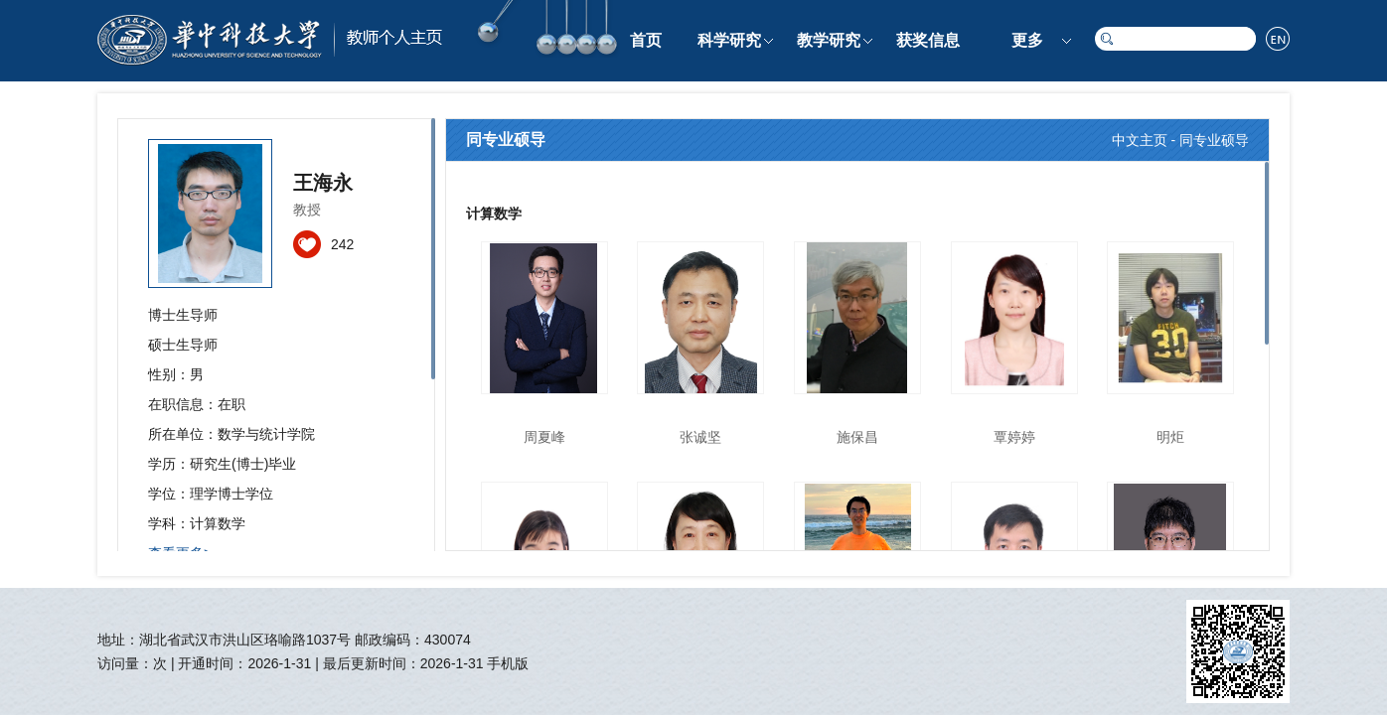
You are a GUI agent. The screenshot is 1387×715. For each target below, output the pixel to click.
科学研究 (729, 40)
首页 (646, 40)
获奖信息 (928, 40)
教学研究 (828, 40)
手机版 (508, 663)
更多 (1027, 40)
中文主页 (1139, 140)
